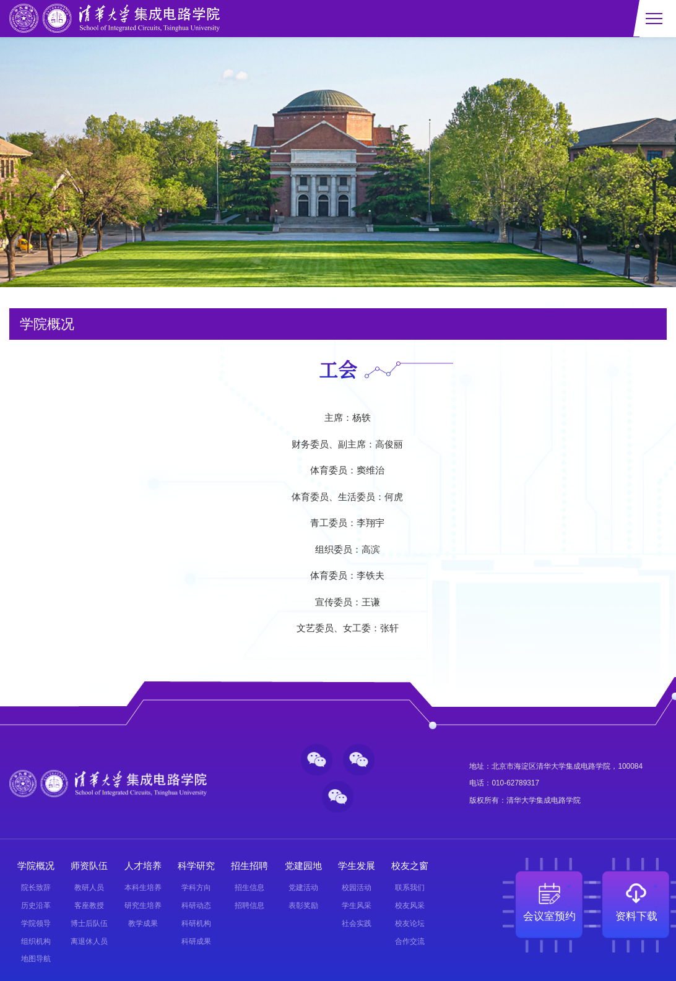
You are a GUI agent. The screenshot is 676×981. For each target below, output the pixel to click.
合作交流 (410, 941)
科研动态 (196, 905)
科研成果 (196, 941)
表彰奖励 (303, 905)
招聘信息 (249, 905)
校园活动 (356, 887)
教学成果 (143, 923)
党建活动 (303, 887)
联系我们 (410, 887)
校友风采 (410, 905)
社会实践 (356, 923)
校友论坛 (410, 923)
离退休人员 (89, 941)
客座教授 (89, 905)
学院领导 (36, 923)
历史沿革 (36, 905)
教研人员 (89, 887)
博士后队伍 (89, 923)
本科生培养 (143, 887)
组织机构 (36, 941)
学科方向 (196, 887)
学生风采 (356, 905)
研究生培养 (143, 905)
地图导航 (36, 958)
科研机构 (196, 923)
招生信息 (249, 887)
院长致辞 (36, 887)
